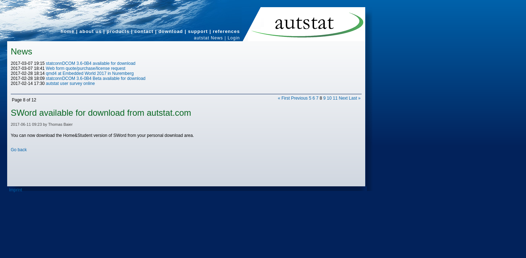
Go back (19, 149)
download (170, 31)
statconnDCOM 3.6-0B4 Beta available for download (95, 78)
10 (329, 98)
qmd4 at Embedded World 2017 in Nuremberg (90, 73)
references (226, 31)
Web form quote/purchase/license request (85, 68)
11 (335, 98)
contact (143, 31)
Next (343, 98)
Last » (355, 98)
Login (234, 37)
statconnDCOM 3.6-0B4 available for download (90, 63)
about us (90, 31)
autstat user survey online (70, 83)
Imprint (15, 189)
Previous (299, 98)
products (118, 31)
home (67, 31)
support (198, 31)
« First (284, 98)
